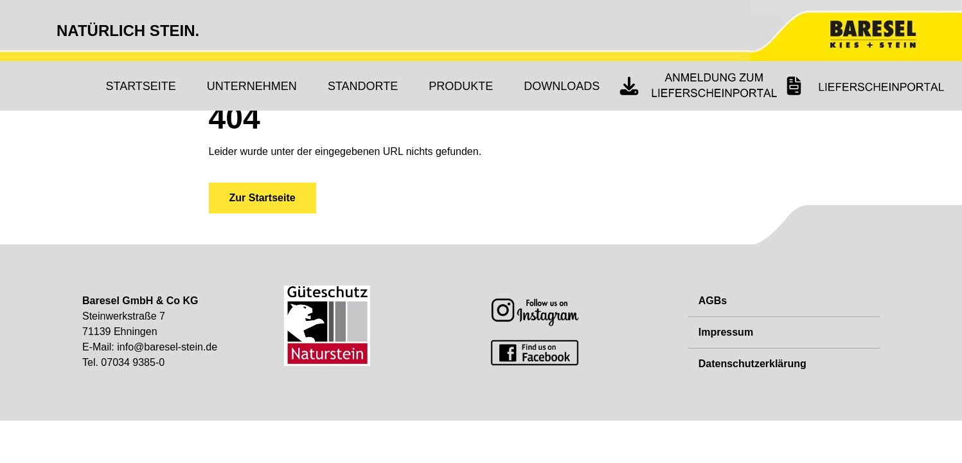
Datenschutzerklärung (752, 363)
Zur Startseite (262, 197)
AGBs (713, 300)
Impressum (726, 332)
